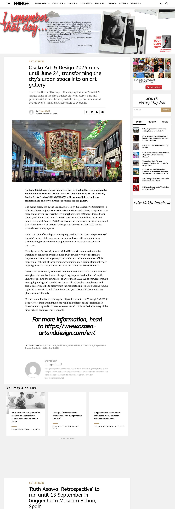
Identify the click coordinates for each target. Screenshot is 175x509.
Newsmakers (41, 3)
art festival (87, 345)
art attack (50, 345)
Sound (71, 3)
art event (62, 345)
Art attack (57, 3)
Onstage (99, 3)
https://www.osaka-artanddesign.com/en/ (67, 330)
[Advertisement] (67, 458)
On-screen (85, 3)
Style (111, 3)
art (42, 345)
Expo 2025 (100, 345)
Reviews (135, 3)
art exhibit (74, 345)
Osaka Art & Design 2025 (45, 348)
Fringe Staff (44, 111)
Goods (122, 3)
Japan (28, 348)
